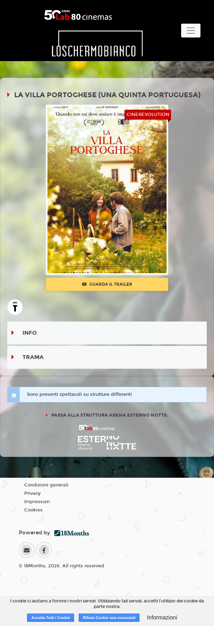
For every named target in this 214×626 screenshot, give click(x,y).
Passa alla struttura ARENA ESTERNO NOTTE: (109, 415)
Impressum (37, 501)
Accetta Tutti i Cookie (50, 618)
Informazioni (162, 617)
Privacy (32, 493)
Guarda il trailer (107, 284)
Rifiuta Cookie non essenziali (109, 618)
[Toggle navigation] (190, 30)
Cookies (33, 510)
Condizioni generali (46, 485)
